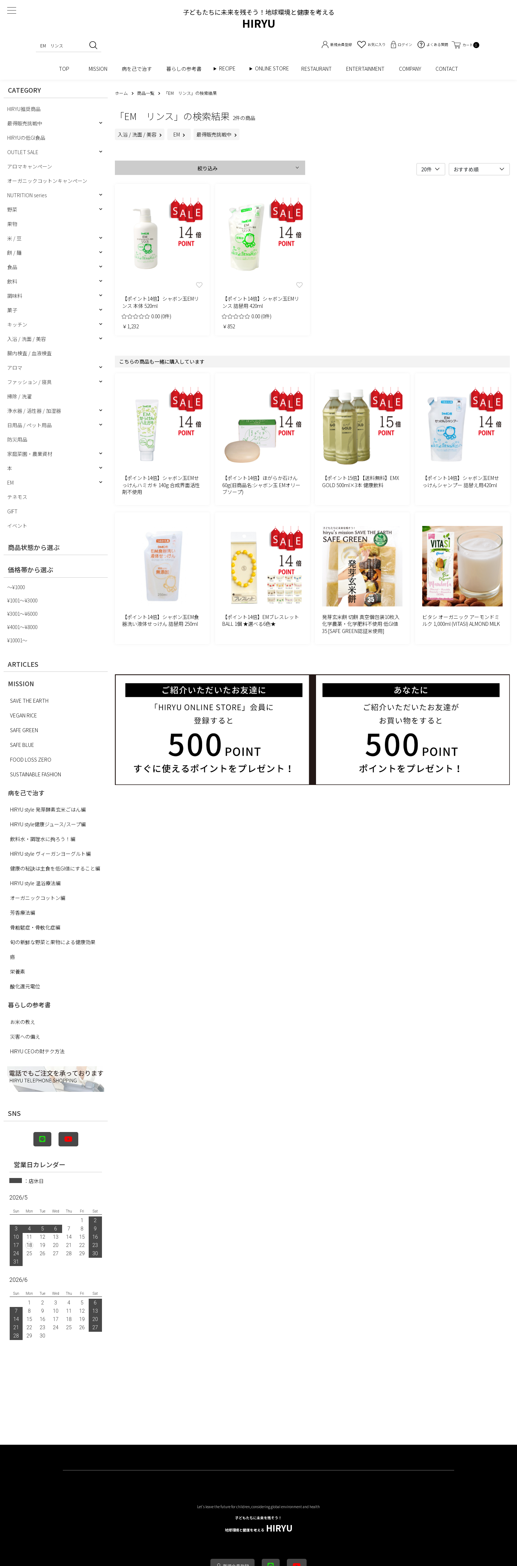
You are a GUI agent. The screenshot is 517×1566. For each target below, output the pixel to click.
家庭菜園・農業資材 (29, 453)
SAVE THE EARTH (29, 700)
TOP (66, 68)
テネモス (17, 496)
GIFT (12, 511)
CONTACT (447, 68)
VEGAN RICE (23, 715)
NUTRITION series (27, 195)
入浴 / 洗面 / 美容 (26, 338)
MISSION (98, 68)
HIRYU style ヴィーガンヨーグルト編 (50, 853)
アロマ (14, 367)
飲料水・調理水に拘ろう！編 (42, 838)
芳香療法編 (22, 912)
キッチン (17, 324)
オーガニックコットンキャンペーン (47, 180)
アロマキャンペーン (29, 166)
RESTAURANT (316, 68)
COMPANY (410, 68)
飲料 (12, 281)
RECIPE (230, 68)
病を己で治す (137, 68)
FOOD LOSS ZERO (30, 759)
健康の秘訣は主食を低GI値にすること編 (55, 868)
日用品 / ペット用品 (29, 425)
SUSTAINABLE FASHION (35, 774)
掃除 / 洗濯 (19, 396)
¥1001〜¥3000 (22, 600)
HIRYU (259, 1524)
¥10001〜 (17, 640)
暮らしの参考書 (186, 68)
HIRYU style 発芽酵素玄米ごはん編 (48, 809)
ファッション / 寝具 (29, 381)
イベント (17, 525)
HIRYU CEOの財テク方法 (37, 1051)
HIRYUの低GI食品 (26, 137)
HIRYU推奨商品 (24, 108)
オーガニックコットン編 (37, 897)
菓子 (12, 310)
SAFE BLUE (22, 744)
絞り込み (207, 168)
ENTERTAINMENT (365, 68)
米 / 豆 (14, 238)
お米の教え (22, 1021)
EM (10, 482)
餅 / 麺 (14, 252)
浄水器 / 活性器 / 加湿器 (34, 410)
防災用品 (17, 439)
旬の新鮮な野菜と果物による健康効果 (53, 942)
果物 (12, 223)
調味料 (14, 295)
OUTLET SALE (22, 152)
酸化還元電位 (25, 986)
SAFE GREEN (24, 730)
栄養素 (17, 971)
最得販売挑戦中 (24, 123)
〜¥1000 (16, 587)
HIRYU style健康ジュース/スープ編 (48, 824)
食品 (12, 267)
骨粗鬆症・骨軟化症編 (35, 927)
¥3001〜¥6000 (22, 613)
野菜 (12, 209)
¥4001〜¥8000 (22, 626)
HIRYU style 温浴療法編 (35, 883)
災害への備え (25, 1036)
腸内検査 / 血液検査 (29, 353)
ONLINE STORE (274, 68)
